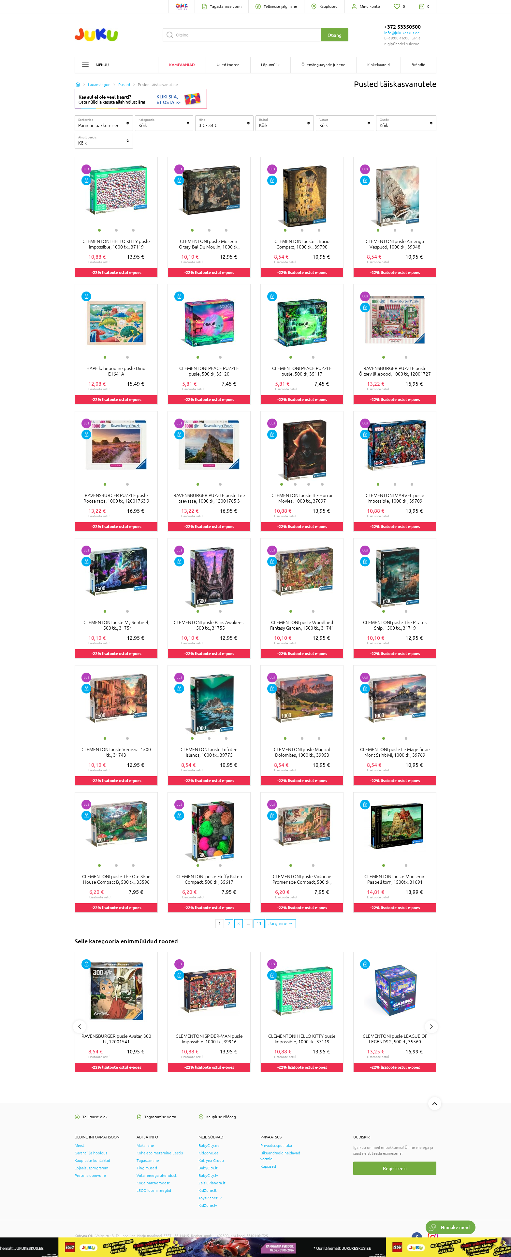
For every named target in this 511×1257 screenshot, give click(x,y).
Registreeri (395, 1168)
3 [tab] (133, 230)
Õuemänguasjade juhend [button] (323, 65)
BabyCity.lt (208, 1168)
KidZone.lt (207, 1190)
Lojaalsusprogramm (91, 1168)
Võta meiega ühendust (157, 1175)
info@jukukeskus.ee (402, 33)
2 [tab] (116, 230)
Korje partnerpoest (153, 1183)
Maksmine (145, 1145)
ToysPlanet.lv (210, 1198)
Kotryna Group (211, 1160)
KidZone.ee (208, 1153)
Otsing (335, 35)
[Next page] (281, 923)
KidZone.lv (207, 1205)
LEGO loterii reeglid (154, 1190)
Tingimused (147, 1168)
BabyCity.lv (208, 1175)
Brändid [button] (418, 65)
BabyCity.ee (209, 1145)
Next (431, 1026)
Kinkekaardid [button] (378, 65)
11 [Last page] (259, 923)
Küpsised (268, 1166)
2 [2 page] (229, 923)
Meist (79, 1145)
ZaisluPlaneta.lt (212, 1183)
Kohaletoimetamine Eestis (160, 1153)
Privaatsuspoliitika (276, 1145)
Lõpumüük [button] (270, 65)
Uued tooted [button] (228, 65)
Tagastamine (148, 1160)
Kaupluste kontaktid (92, 1160)
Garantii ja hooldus (91, 1153)
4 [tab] (322, 484)
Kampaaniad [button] (182, 64)
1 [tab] (99, 230)
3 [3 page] (238, 923)
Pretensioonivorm (90, 1175)
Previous (79, 1026)
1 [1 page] (219, 923)
